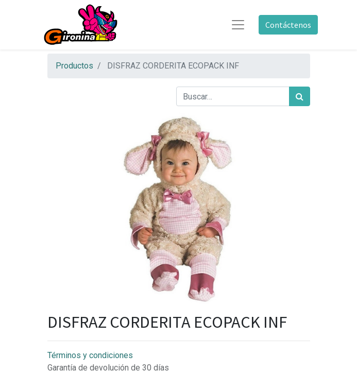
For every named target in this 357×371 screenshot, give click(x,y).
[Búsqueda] (299, 96)
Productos (74, 66)
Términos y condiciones (90, 355)
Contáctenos (288, 25)
